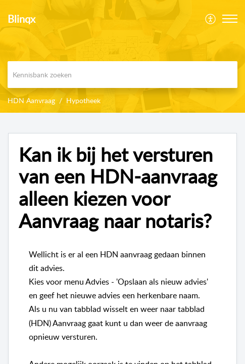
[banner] (122, 56)
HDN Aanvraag (31, 100)
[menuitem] (211, 18)
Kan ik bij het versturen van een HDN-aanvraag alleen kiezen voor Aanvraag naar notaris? (118, 188)
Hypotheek (83, 100)
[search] (122, 74)
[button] (229, 18)
